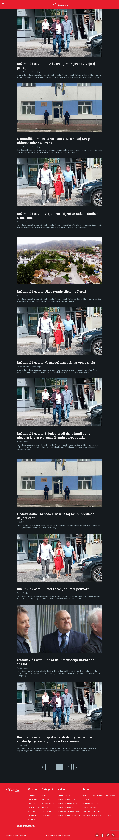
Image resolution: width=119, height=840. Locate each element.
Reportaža (47, 812)
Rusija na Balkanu (91, 804)
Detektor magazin (67, 800)
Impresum (32, 816)
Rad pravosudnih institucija (97, 816)
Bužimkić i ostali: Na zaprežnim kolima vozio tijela (56, 363)
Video (61, 789)
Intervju (46, 808)
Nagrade (32, 812)
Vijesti (45, 796)
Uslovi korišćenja (51, 835)
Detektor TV (64, 796)
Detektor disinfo (66, 808)
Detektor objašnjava (68, 804)
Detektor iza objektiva (69, 816)
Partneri (32, 804)
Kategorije (48, 789)
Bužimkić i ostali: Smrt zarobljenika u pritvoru (53, 589)
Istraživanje (48, 804)
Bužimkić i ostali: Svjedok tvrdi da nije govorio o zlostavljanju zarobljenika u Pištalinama (54, 739)
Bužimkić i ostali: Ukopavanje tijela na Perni (51, 292)
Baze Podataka (26, 825)
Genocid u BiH (89, 808)
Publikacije (33, 808)
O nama (32, 789)
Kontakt (32, 820)
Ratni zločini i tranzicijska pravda (100, 796)
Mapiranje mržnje (91, 812)
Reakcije (46, 816)
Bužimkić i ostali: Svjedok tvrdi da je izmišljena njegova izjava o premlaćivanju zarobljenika (53, 436)
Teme (86, 789)
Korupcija (87, 800)
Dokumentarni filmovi (68, 812)
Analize (45, 800)
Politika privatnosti (64, 835)
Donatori (32, 800)
